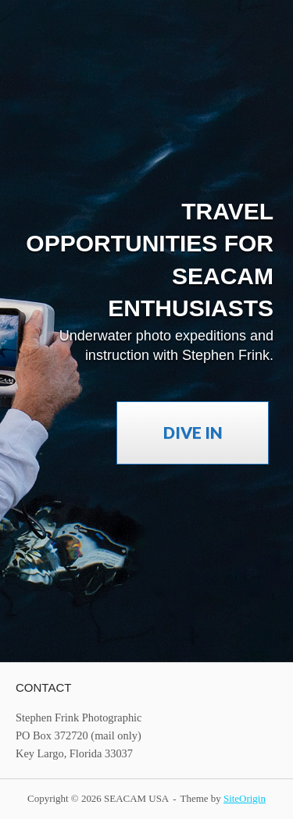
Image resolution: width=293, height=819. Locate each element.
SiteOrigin (244, 798)
